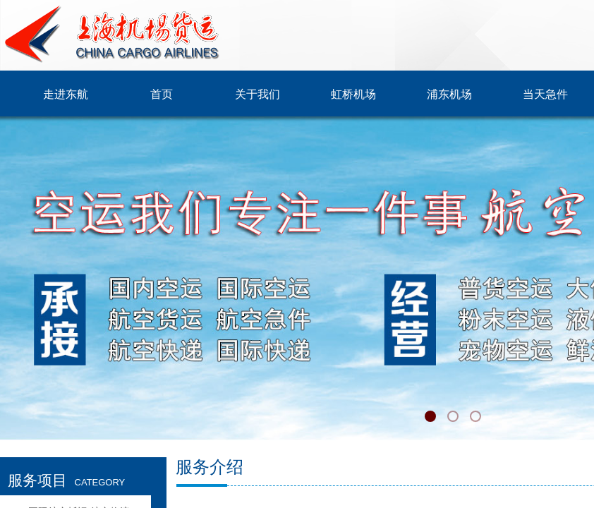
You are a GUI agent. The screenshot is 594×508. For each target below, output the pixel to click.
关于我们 (257, 94)
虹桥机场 (353, 94)
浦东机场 (449, 94)
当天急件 (545, 94)
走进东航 (65, 94)
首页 (161, 94)
